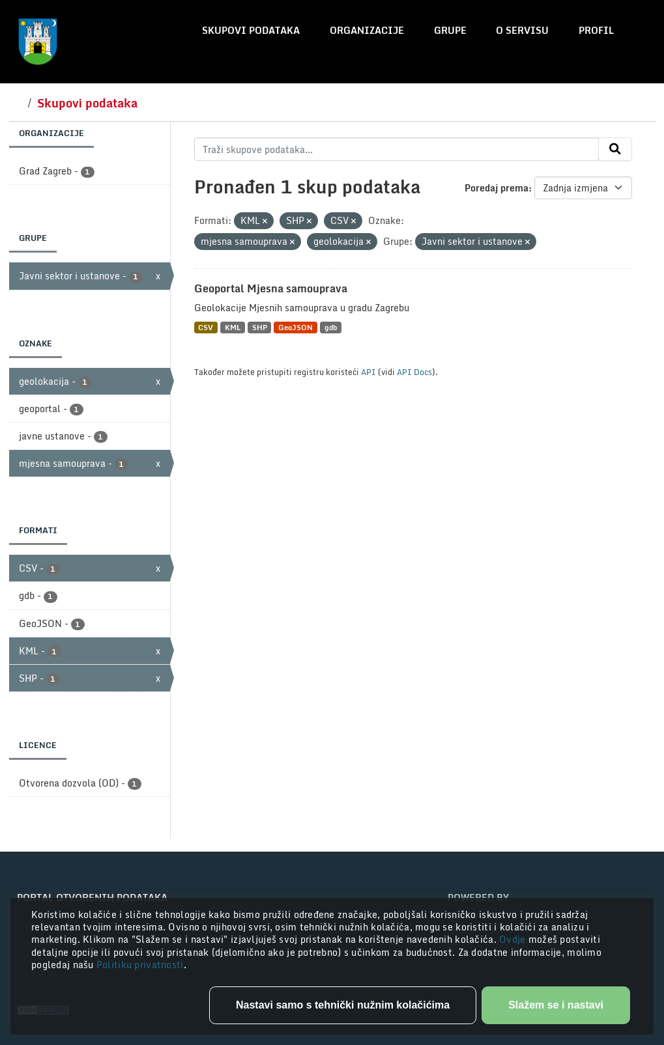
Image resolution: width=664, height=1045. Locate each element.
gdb (331, 327)
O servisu (522, 30)
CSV (205, 327)
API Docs (414, 371)
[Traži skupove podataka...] (396, 149)
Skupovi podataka (251, 30)
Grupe (450, 30)
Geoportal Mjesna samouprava (270, 288)
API (368, 371)
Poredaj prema (496, 187)
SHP (259, 327)
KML (232, 327)
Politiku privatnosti (140, 964)
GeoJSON (295, 327)
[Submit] (615, 149)
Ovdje (513, 939)
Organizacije (367, 30)
